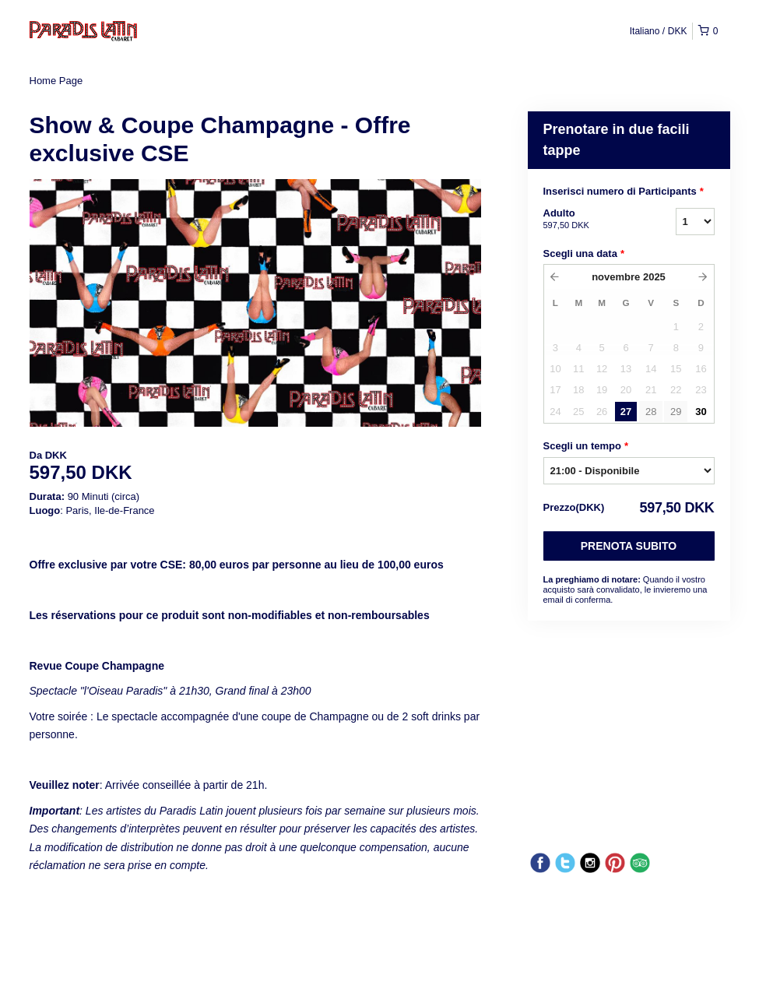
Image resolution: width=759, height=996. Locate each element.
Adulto (590, 219)
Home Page (56, 80)
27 (625, 411)
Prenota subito (628, 546)
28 (650, 411)
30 (700, 411)
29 (675, 411)
